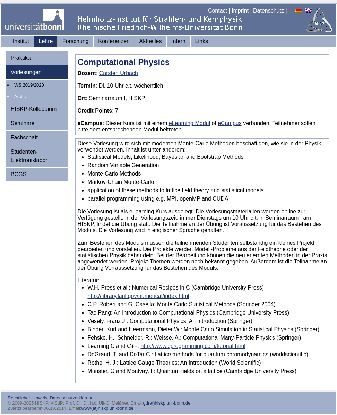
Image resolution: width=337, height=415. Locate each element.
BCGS (18, 174)
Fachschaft (24, 137)
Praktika (21, 58)
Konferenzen (114, 41)
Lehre (46, 41)
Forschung (75, 41)
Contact (217, 11)
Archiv (20, 96)
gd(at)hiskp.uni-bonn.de (167, 403)
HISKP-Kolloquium (34, 109)
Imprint (240, 11)
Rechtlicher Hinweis (27, 397)
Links (201, 41)
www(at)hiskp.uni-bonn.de (107, 408)
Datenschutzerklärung (71, 397)
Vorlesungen (26, 72)
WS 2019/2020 (29, 85)
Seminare (22, 123)
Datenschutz (268, 11)
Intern (178, 41)
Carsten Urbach (118, 73)
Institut (21, 41)
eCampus (229, 123)
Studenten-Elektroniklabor (29, 156)
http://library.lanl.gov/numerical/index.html (138, 296)
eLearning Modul (189, 123)
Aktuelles (150, 41)
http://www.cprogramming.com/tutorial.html (192, 346)
